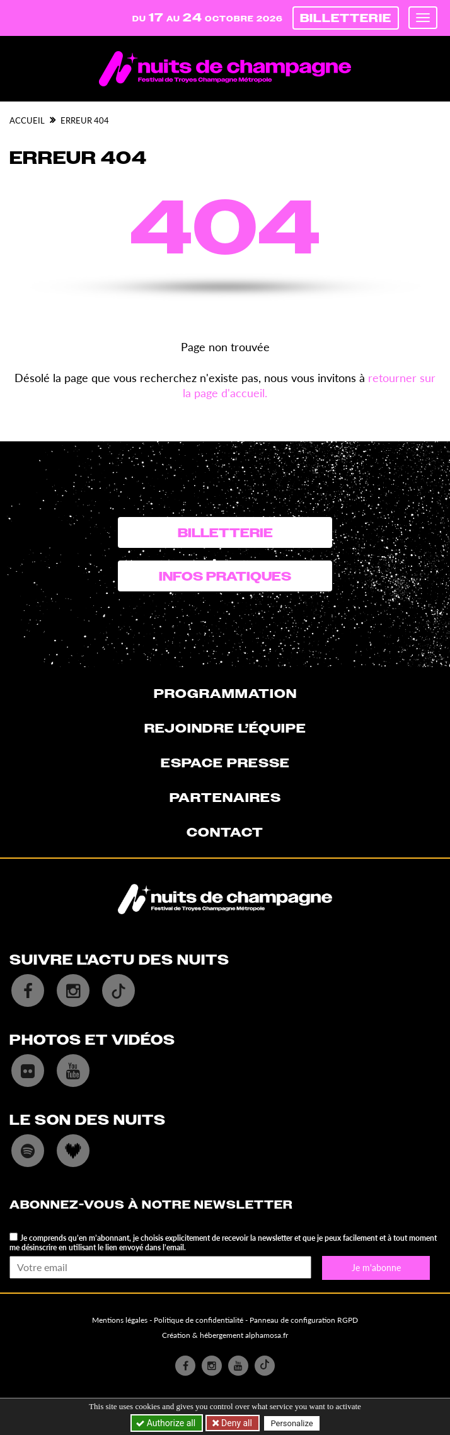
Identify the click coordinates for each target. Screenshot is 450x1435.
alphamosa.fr (266, 1335)
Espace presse (225, 763)
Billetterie (345, 18)
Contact (225, 832)
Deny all (235, 1423)
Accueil (27, 120)
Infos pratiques (225, 576)
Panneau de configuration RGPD (304, 1320)
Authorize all (166, 1423)
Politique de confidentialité (198, 1320)
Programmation (225, 693)
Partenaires (225, 797)
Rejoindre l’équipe (225, 728)
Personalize (291, 1423)
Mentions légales (119, 1320)
